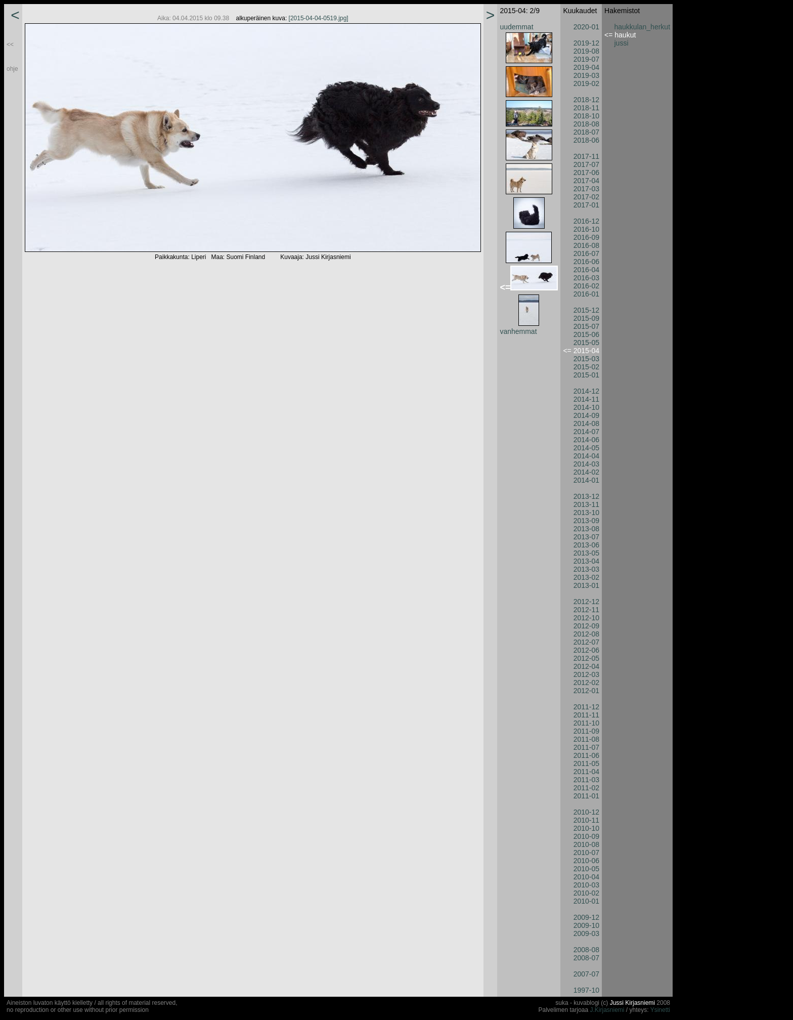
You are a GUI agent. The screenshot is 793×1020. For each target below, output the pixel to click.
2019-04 (586, 67)
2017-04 (586, 181)
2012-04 (586, 666)
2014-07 (586, 432)
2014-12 (586, 391)
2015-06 (586, 334)
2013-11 (586, 504)
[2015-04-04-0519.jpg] (318, 18)
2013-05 (586, 553)
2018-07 (586, 132)
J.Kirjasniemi (607, 1009)
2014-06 (586, 440)
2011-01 (586, 796)
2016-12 (586, 221)
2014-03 (586, 464)
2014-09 (586, 415)
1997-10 (586, 990)
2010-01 (586, 901)
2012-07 (586, 642)
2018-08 (586, 124)
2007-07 (586, 974)
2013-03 (586, 569)
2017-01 (586, 205)
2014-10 (586, 407)
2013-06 (586, 545)
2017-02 (586, 197)
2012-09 (586, 626)
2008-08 (586, 950)
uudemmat (516, 27)
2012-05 (586, 658)
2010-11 (586, 820)
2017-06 (586, 172)
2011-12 (586, 707)
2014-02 (586, 472)
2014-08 (586, 423)
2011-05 (586, 763)
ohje (12, 68)
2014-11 (586, 399)
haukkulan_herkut (642, 27)
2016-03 (586, 278)
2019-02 (586, 83)
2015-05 (586, 342)
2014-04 (586, 456)
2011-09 (586, 731)
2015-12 (586, 310)
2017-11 (586, 156)
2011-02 (586, 788)
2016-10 (586, 229)
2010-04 (586, 877)
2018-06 (586, 140)
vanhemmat (518, 331)
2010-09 (586, 836)
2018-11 (586, 108)
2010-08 (586, 844)
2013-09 (586, 521)
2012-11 (586, 610)
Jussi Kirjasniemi (632, 1002)
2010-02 (586, 893)
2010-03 (586, 885)
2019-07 (586, 59)
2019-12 (586, 43)
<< (10, 44)
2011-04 (586, 772)
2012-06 (586, 650)
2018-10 (586, 116)
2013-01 (586, 585)
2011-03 (586, 780)
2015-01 (586, 375)
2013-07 (586, 537)
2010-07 (586, 852)
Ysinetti (660, 1009)
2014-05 (586, 448)
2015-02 (586, 367)
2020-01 (586, 27)
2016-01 (586, 294)
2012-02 (586, 682)
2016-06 (586, 262)
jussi (621, 43)
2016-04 (586, 270)
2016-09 (586, 237)
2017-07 (586, 164)
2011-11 (586, 715)
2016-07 (586, 253)
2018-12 (586, 100)
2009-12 (586, 917)
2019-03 (586, 75)
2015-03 (586, 359)
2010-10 (586, 828)
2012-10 (586, 618)
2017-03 (586, 189)
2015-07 (586, 326)
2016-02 (586, 286)
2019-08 (586, 51)
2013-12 (586, 496)
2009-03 (586, 933)
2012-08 (586, 634)
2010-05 (586, 869)
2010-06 (586, 861)
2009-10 (586, 925)
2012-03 (586, 674)
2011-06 (586, 755)
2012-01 (586, 691)
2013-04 (586, 561)
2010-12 (586, 812)
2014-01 (586, 480)
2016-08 (586, 245)
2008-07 (586, 958)
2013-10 (586, 512)
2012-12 (586, 602)
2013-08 (586, 529)
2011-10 (586, 723)
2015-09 (586, 318)
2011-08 (586, 739)
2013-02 (586, 577)
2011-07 (586, 747)
